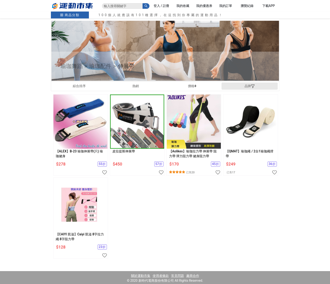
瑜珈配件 (100, 66)
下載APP (268, 6)
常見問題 (177, 276)
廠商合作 (192, 276)
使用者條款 (161, 276)
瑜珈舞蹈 (72, 66)
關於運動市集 (140, 276)
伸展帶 (126, 66)
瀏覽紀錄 (247, 6)
